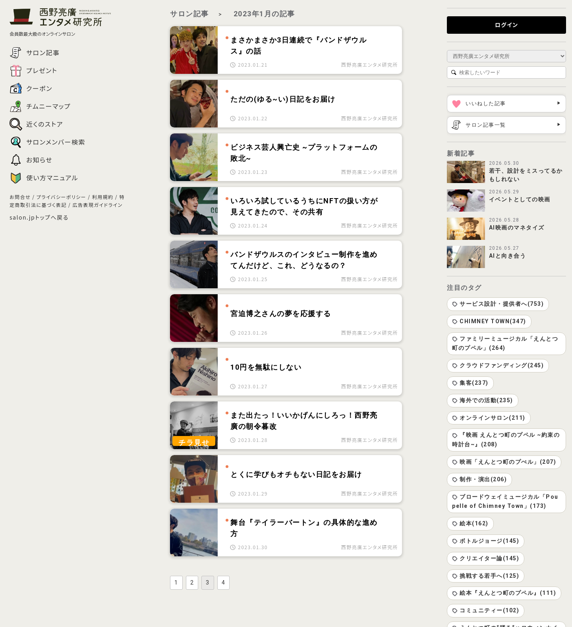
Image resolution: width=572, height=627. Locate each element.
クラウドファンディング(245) (498, 365)
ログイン (506, 25)
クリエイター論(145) (485, 558)
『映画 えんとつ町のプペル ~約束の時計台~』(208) (506, 440)
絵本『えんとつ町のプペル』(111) (504, 593)
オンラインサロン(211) (489, 418)
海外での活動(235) (482, 400)
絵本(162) (470, 523)
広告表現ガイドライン (97, 204)
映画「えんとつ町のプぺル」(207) (504, 462)
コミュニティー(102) (485, 610)
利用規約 (103, 196)
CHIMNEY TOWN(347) (489, 321)
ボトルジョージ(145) (485, 541)
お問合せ (20, 196)
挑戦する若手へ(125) (485, 576)
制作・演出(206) (479, 479)
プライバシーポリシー (61, 196)
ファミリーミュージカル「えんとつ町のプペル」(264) (505, 343)
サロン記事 (189, 14)
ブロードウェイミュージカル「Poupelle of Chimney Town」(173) (505, 501)
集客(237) (470, 383)
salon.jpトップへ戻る (39, 217)
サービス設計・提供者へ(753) (498, 304)
